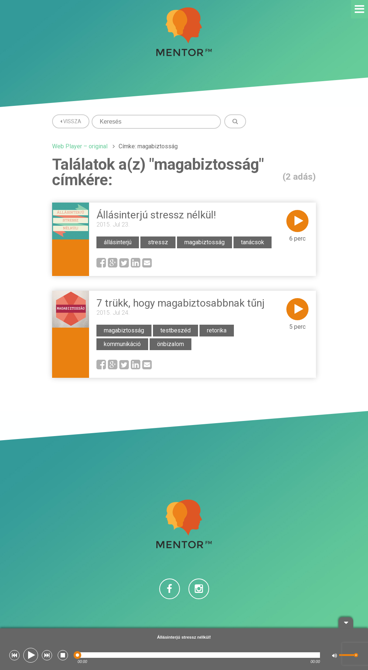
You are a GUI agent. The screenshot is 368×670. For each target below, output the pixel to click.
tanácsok (252, 242)
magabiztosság (204, 242)
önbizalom (170, 344)
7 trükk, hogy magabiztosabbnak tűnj (180, 303)
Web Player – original (80, 146)
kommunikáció (122, 344)
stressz (158, 242)
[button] (14, 655)
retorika (216, 330)
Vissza (70, 121)
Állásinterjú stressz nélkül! (156, 215)
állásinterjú (118, 242)
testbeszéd (175, 330)
